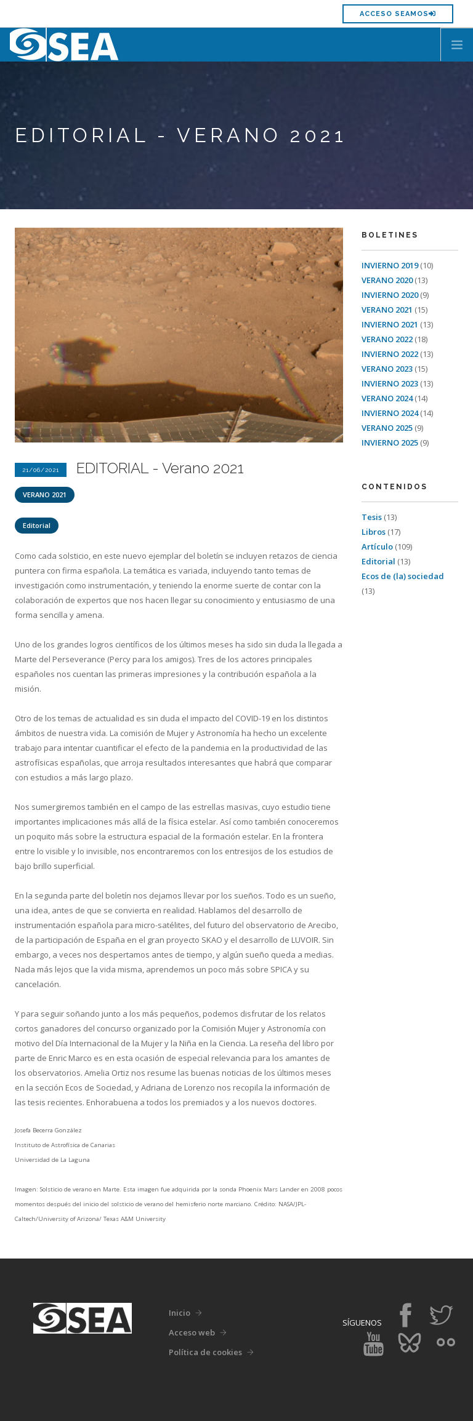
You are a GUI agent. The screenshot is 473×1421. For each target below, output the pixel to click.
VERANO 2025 (388, 427)
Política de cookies (205, 1352)
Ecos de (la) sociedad (403, 576)
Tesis (373, 516)
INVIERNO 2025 (391, 442)
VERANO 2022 (388, 339)
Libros (374, 531)
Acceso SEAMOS (398, 14)
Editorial (37, 525)
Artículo (378, 546)
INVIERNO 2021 (391, 324)
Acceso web (192, 1332)
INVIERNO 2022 (391, 353)
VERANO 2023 (388, 368)
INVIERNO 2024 (391, 412)
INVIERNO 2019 (391, 265)
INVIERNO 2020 (391, 294)
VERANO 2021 (45, 494)
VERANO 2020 (388, 280)
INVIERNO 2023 (391, 383)
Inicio (179, 1312)
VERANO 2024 (388, 398)
